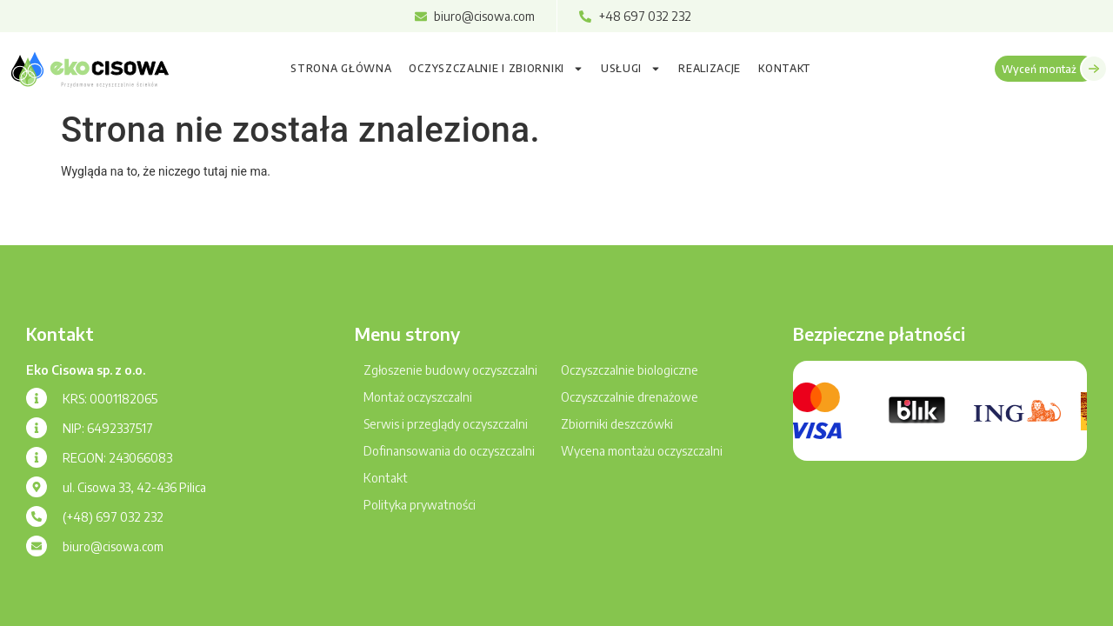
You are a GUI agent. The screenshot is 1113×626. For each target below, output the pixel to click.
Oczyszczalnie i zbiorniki (496, 69)
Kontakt (784, 68)
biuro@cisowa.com (113, 546)
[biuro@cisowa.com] (36, 546)
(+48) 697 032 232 (113, 516)
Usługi (631, 69)
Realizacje (709, 68)
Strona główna (340, 68)
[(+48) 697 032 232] (36, 516)
